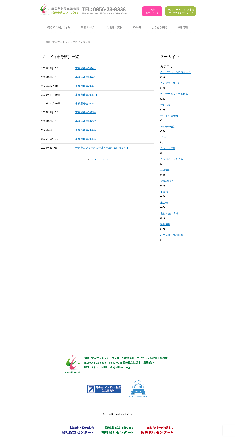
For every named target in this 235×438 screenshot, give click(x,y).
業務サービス (88, 27)
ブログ (76, 42)
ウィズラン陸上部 (170, 83)
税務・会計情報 (169, 213)
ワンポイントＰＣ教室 (173, 159)
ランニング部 (167, 148)
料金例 (137, 27)
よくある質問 (159, 27)
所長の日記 (166, 181)
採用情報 (183, 27)
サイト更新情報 (169, 115)
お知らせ (165, 105)
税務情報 (165, 224)
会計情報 (165, 170)
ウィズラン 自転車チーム (175, 72)
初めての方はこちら (58, 27)
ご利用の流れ (114, 27)
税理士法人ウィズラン (57, 42)
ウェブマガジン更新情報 (174, 94)
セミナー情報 (167, 126)
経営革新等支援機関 (171, 235)
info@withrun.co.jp (120, 367)
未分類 (164, 191)
